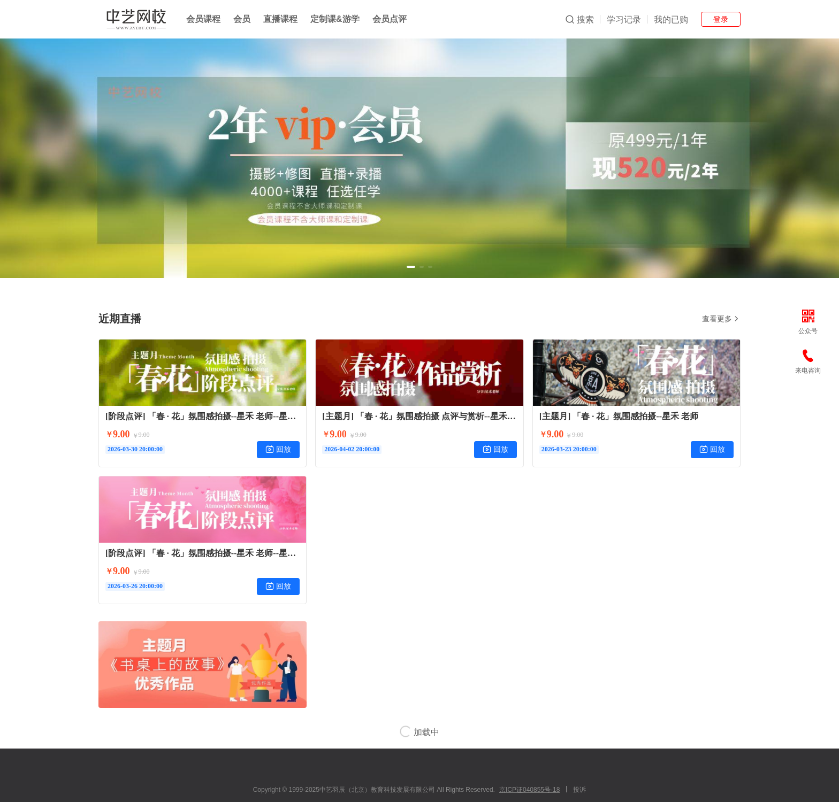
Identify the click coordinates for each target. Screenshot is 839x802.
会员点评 (389, 19)
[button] (411, 267)
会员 (241, 19)
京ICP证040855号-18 (529, 789)
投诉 (579, 789)
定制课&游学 (335, 19)
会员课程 (203, 19)
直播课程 (280, 19)
